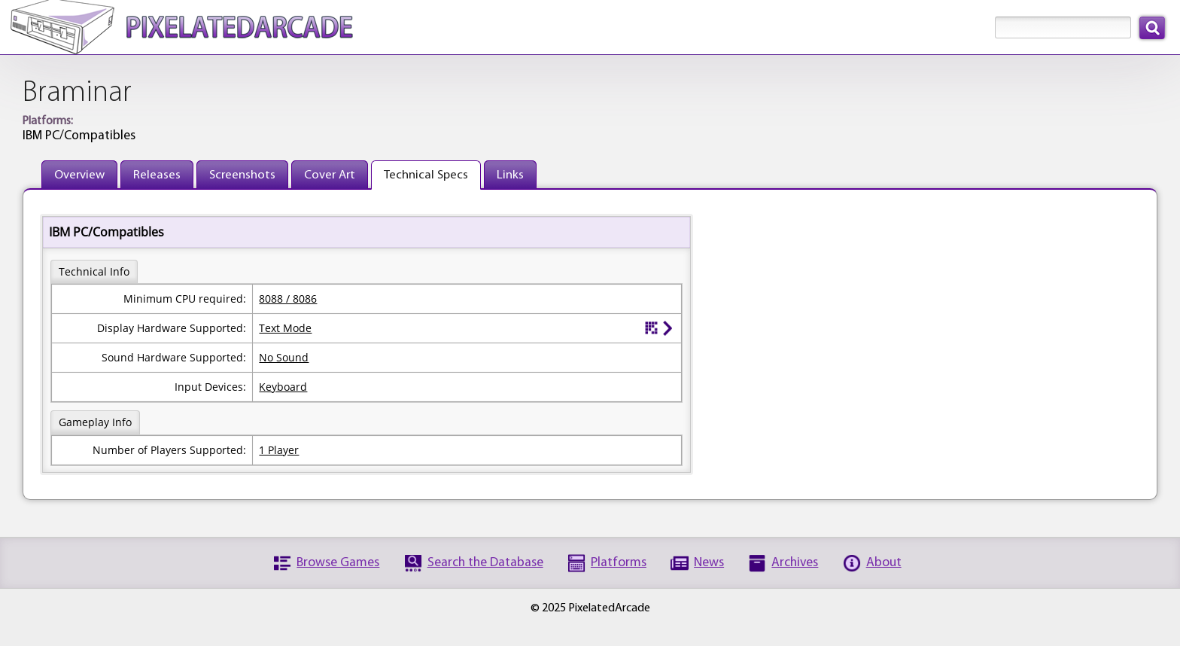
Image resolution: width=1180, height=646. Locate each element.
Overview (79, 175)
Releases (157, 175)
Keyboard (283, 386)
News (709, 562)
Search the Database (485, 562)
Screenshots (242, 175)
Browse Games (338, 562)
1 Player (279, 450)
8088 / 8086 (288, 298)
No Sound (284, 357)
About (884, 562)
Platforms (618, 562)
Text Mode (285, 328)
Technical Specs (426, 175)
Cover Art (329, 175)
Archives (794, 562)
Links (510, 175)
